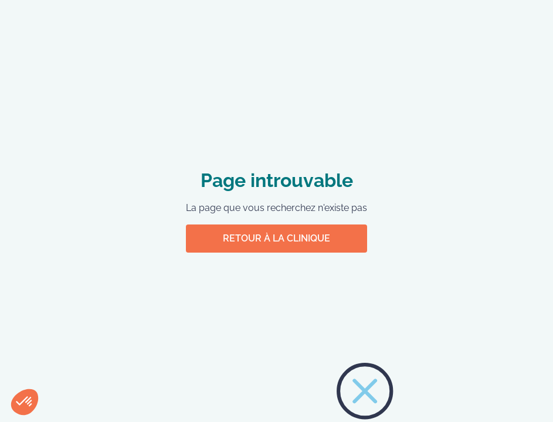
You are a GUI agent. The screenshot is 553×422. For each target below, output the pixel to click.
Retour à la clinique (276, 238)
